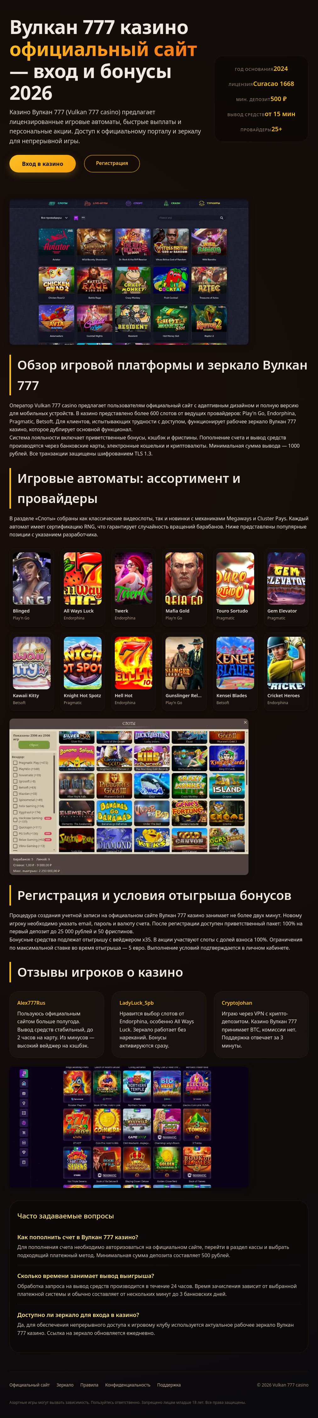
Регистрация (112, 163)
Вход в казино (42, 163)
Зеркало (65, 1385)
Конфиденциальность (127, 1385)
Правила (89, 1385)
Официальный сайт (29, 1385)
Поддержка (169, 1385)
